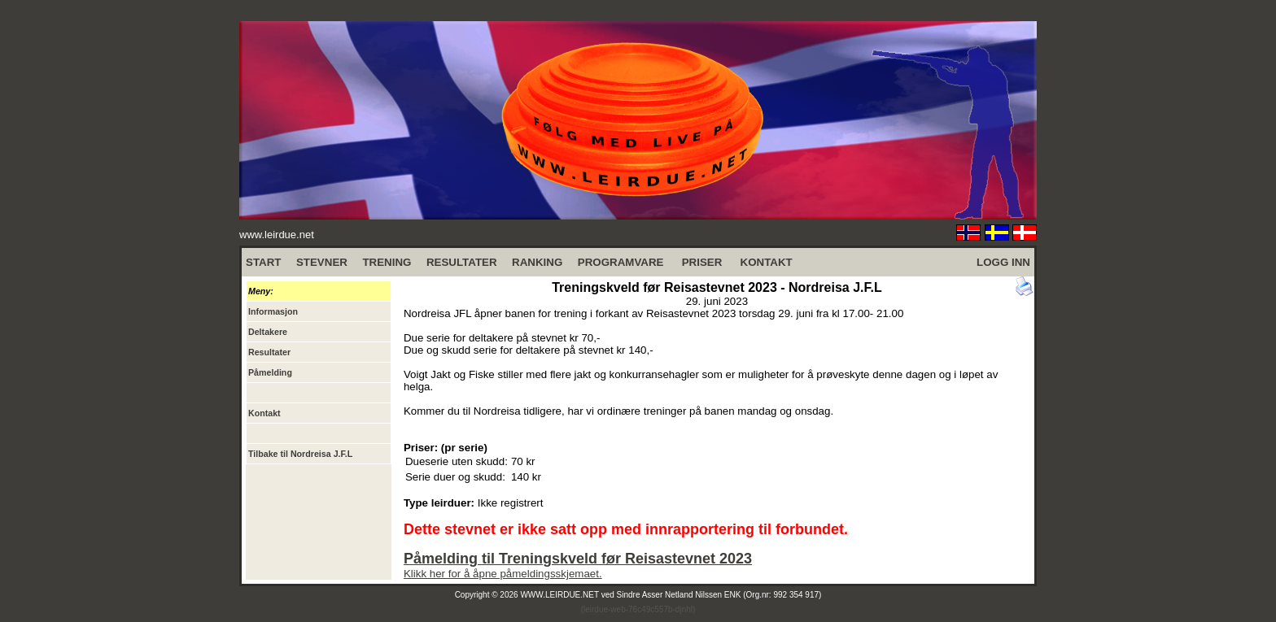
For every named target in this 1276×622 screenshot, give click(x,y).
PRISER (702, 262)
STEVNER (321, 262)
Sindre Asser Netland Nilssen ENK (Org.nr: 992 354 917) (719, 594)
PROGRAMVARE (621, 262)
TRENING (386, 262)
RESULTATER (461, 262)
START (263, 262)
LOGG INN (1003, 262)
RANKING (537, 262)
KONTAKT (767, 262)
